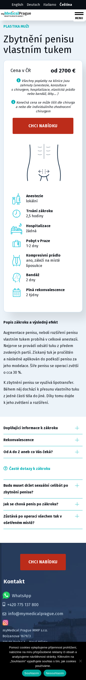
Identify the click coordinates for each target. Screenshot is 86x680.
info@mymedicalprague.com (33, 613)
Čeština (66, 5)
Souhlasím (31, 673)
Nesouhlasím (55, 673)
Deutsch (33, 5)
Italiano (49, 5)
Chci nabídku (43, 125)
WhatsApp (17, 595)
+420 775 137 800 (21, 604)
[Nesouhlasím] (80, 661)
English (17, 5)
